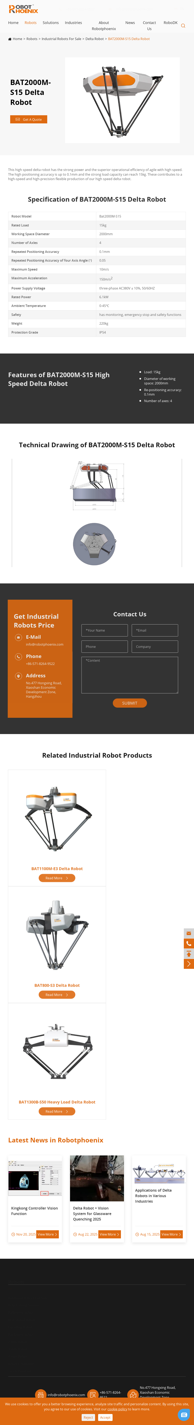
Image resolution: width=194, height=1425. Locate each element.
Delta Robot (94, 39)
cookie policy (117, 1409)
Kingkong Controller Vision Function (34, 1208)
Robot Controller (21, 1360)
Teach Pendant (19, 1367)
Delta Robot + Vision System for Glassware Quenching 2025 (92, 1210)
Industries (73, 22)
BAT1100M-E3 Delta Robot (57, 868)
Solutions (51, 22)
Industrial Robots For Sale (61, 39)
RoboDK (171, 22)
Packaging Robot (21, 1330)
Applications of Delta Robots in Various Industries (153, 1193)
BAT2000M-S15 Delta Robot (129, 39)
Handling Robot (20, 1323)
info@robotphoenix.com (134, 9)
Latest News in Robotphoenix (55, 1136)
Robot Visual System (23, 1301)
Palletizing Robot (21, 1308)
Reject (88, 1417)
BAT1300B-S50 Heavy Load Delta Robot (57, 1101)
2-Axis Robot (17, 1338)
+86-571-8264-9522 (80, 9)
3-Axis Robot (17, 1345)
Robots (31, 22)
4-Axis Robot (17, 1352)
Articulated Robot (21, 1316)
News (130, 22)
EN (178, 9)
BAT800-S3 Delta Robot (57, 985)
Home (13, 22)
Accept (105, 1417)
